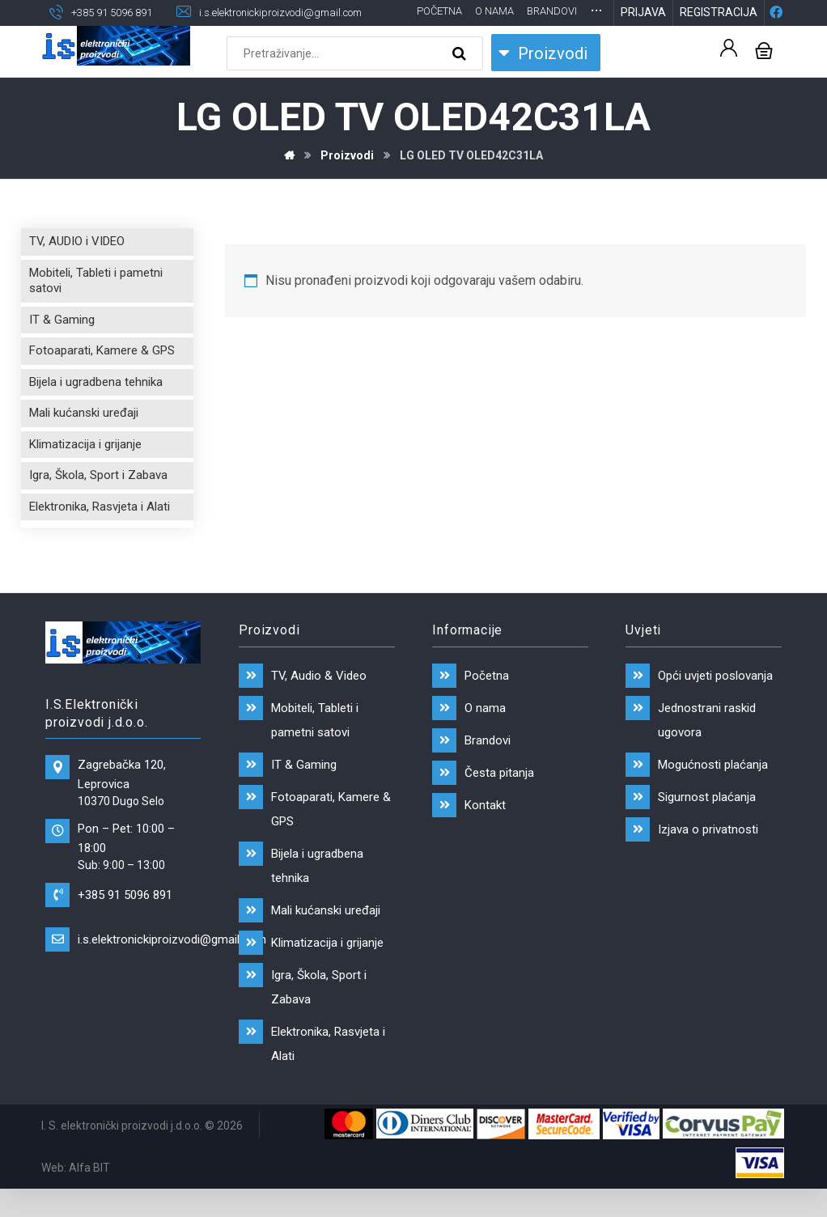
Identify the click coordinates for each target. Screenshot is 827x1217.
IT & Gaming (62, 345)
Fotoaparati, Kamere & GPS (102, 376)
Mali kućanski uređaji (83, 438)
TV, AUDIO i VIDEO (77, 267)
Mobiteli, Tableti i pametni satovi (96, 306)
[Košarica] (763, 75)
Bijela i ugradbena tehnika (96, 408)
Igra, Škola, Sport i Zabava (98, 501)
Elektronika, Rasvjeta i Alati (99, 532)
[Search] (461, 79)
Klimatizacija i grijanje (85, 470)
